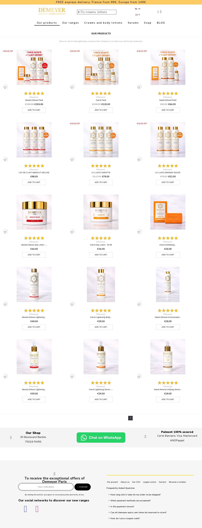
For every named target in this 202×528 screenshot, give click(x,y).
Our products (47, 23)
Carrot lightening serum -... (101, 390)
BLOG (161, 23)
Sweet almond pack (167, 100)
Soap (148, 23)
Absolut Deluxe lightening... (34, 317)
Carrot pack (101, 100)
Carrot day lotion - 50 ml (101, 245)
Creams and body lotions (103, 23)
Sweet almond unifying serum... (168, 390)
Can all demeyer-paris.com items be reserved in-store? (139, 512)
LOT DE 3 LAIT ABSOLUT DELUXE (34, 173)
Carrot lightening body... (101, 317)
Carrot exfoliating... (168, 245)
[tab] (150, 495)
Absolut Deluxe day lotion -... (34, 245)
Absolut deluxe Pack (34, 100)
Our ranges (70, 23)
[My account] (158, 12)
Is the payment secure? (122, 506)
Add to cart (34, 110)
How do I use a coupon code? (125, 518)
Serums (133, 23)
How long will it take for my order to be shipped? (136, 494)
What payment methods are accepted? (131, 500)
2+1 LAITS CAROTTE (101, 173)
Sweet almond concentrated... (168, 317)
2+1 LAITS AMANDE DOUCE (167, 173)
